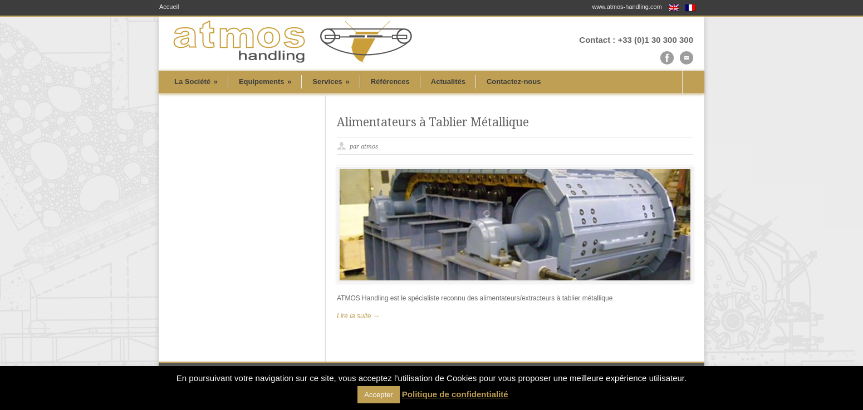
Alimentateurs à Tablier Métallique (433, 122)
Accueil (169, 7)
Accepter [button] (378, 395)
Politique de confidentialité (455, 394)
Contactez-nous (514, 81)
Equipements (265, 81)
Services (330, 81)
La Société (196, 81)
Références (390, 81)
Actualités (448, 81)
